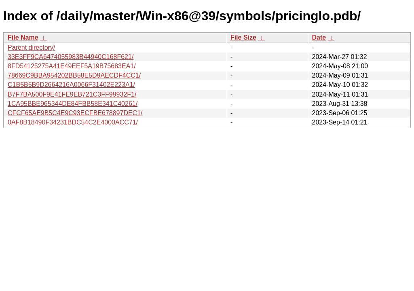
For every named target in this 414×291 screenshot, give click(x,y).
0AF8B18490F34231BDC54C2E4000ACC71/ (73, 122)
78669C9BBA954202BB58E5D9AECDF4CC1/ (74, 75)
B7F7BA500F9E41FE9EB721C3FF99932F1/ (72, 94)
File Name (23, 37)
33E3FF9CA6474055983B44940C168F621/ (70, 56)
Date (319, 37)
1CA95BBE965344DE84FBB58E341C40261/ (72, 103)
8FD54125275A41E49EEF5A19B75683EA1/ (72, 66)
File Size (243, 37)
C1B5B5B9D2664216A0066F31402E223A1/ (71, 84)
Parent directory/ (31, 47)
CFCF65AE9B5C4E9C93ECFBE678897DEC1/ (75, 113)
